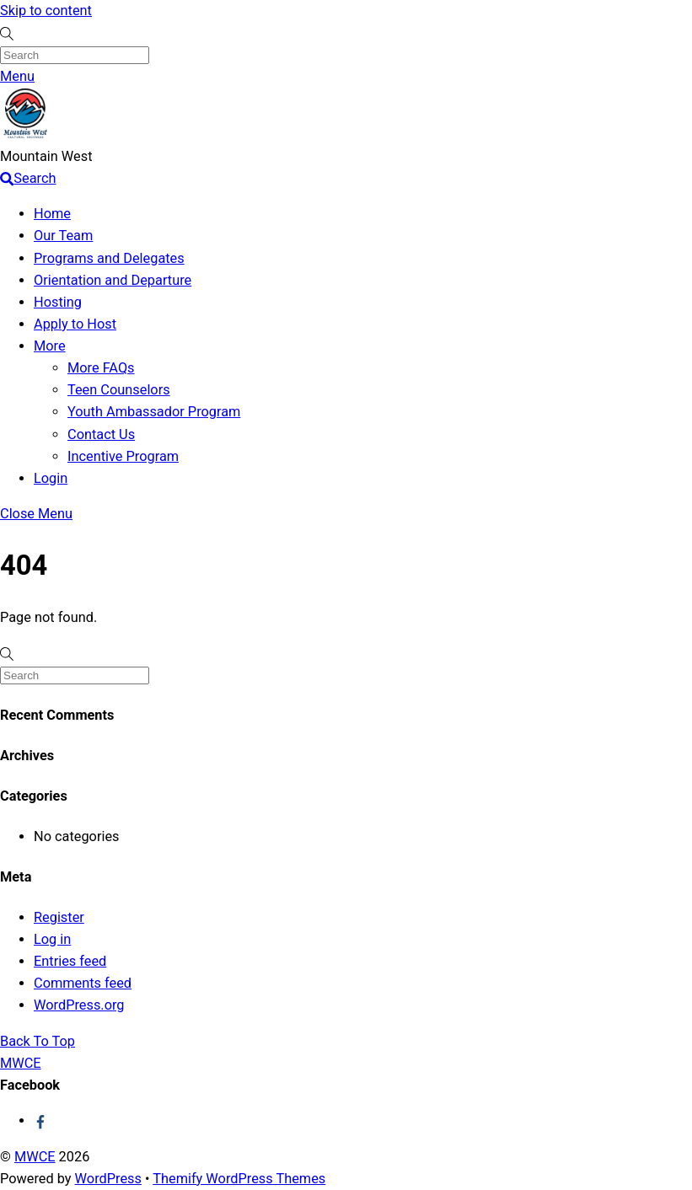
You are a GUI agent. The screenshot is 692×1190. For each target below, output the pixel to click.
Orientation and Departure (112, 280)
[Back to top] (37, 1041)
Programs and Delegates (109, 258)
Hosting (58, 302)
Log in (52, 939)
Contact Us (101, 434)
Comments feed (82, 983)
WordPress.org (79, 1005)
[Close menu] (36, 514)
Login (50, 478)
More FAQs (101, 368)
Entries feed (70, 961)
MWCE (35, 1157)
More (50, 346)
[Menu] (17, 76)
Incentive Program (123, 456)
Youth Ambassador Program (153, 412)
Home (52, 214)
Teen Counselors (118, 390)
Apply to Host (75, 324)
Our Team (63, 236)
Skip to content (46, 11)
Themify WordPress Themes (239, 1179)
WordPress (108, 1179)
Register (59, 917)
